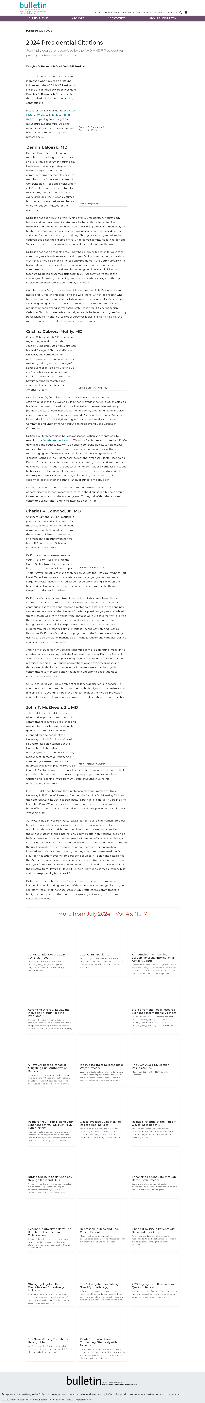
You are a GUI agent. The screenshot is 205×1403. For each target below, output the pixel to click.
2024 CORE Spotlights (94, 954)
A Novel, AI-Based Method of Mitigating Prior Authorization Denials (48, 1068)
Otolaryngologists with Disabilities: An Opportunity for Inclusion (48, 1287)
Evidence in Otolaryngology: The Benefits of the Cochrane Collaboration (49, 1232)
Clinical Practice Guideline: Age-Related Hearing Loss (101, 1123)
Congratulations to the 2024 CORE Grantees (47, 956)
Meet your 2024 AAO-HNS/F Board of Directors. (150, 1073)
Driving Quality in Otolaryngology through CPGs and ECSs (50, 1178)
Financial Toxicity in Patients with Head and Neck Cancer (154, 1230)
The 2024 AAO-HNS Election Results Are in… (150, 1066)
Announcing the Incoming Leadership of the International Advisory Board (153, 957)
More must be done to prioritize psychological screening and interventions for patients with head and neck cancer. (102, 1239)
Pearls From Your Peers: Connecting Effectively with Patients (98, 1342)
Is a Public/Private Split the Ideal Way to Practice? (101, 1066)
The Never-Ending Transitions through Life (48, 1341)
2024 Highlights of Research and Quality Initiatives (154, 1286)
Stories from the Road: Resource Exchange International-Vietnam (154, 1011)
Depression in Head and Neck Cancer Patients (99, 1230)
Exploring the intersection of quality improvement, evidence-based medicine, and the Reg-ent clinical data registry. (154, 1187)
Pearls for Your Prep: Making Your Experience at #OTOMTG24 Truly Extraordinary (50, 1125)
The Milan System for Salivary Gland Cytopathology (99, 1286)
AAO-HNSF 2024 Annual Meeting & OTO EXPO (51, 115)
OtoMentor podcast (55, 440)
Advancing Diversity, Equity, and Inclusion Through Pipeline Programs (49, 1013)
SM (35, 119)
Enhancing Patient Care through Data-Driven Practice (154, 1178)
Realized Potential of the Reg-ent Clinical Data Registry (154, 1123)
